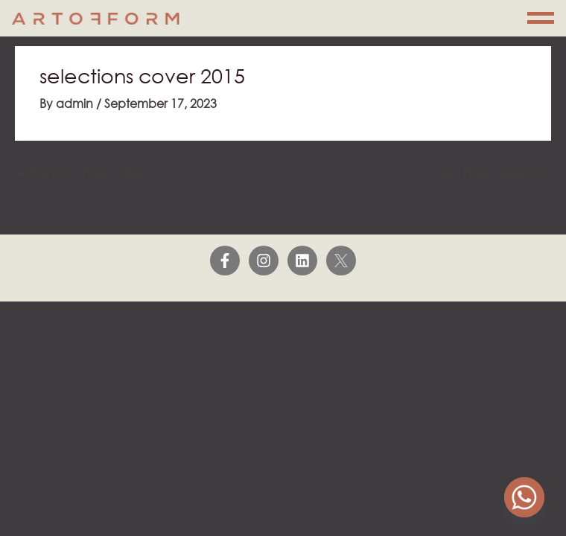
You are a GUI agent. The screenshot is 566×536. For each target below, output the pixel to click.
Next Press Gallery (492, 172)
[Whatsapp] (524, 497)
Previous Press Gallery (83, 172)
